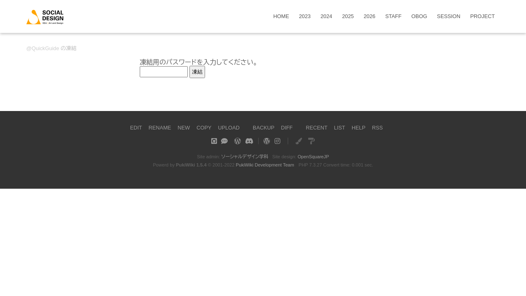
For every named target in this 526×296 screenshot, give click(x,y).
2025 (347, 16)
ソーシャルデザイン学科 (244, 156)
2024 (326, 16)
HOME (281, 16)
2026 (369, 16)
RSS (377, 128)
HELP (358, 128)
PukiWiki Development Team (265, 164)
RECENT (317, 128)
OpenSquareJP (313, 156)
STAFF (393, 16)
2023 (305, 16)
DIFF (287, 128)
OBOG (419, 16)
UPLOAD (229, 128)
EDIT (136, 128)
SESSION (448, 16)
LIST (339, 128)
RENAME (160, 128)
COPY (203, 128)
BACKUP (264, 128)
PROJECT (482, 16)
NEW (184, 128)
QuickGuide (45, 48)
